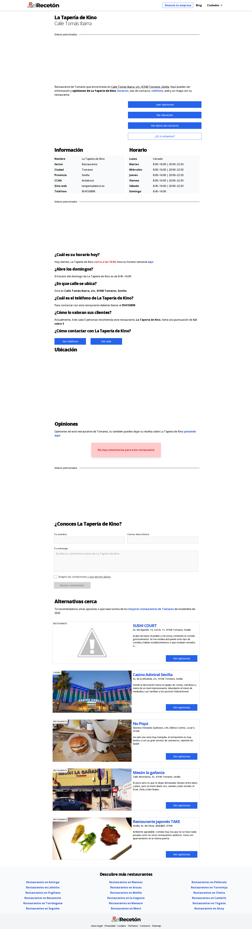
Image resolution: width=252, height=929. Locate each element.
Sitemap (156, 925)
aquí (150, 262)
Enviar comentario (72, 585)
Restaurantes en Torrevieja (209, 887)
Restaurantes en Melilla (126, 892)
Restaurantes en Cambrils (209, 898)
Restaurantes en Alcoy (209, 908)
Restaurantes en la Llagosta (126, 898)
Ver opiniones (181, 658)
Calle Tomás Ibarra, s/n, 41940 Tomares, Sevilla (140, 87)
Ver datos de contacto (165, 125)
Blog (199, 5)
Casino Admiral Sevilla (152, 674)
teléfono (157, 91)
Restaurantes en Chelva (209, 892)
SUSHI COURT (145, 625)
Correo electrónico (138, 534)
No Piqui (140, 723)
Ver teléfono (70, 341)
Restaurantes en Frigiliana (42, 892)
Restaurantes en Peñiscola (209, 882)
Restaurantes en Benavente (42, 898)
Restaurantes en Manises (126, 882)
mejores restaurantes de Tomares (151, 609)
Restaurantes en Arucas (126, 887)
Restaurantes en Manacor (126, 903)
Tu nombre (60, 534)
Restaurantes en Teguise (209, 903)
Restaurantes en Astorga (42, 882)
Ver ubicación (165, 115)
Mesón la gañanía (148, 772)
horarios (122, 91)
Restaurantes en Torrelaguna (42, 903)
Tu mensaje (61, 548)
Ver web (106, 341)
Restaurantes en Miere (126, 908)
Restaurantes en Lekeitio (43, 887)
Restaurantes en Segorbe (43, 908)
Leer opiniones (165, 104)
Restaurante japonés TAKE (156, 821)
